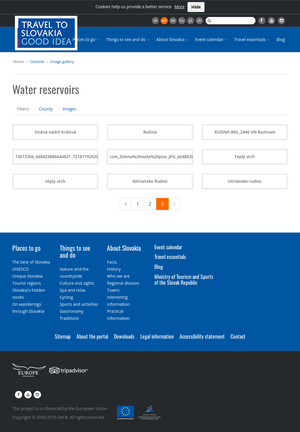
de (173, 20)
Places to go (86, 39)
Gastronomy (71, 311)
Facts (112, 262)
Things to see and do (128, 39)
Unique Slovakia (27, 276)
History (114, 269)
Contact (238, 336)
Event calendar (211, 39)
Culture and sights (77, 283)
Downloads (124, 336)
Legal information (157, 336)
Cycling (66, 297)
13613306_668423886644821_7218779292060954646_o (68, 156)
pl (190, 20)
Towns (113, 290)
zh (199, 20)
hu (181, 20)
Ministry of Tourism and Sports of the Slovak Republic (183, 279)
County (45, 109)
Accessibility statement (202, 336)
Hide (196, 7)
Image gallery (62, 61)
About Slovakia (173, 39)
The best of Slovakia (31, 262)
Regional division (123, 283)
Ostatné (37, 61)
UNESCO (20, 269)
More (179, 6)
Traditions (69, 318)
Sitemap (63, 336)
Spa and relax (73, 290)
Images (69, 109)
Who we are (118, 276)
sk (155, 20)
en (164, 20)
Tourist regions (26, 283)
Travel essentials (252, 39)
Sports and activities (79, 304)
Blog (280, 39)
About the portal (92, 336)
